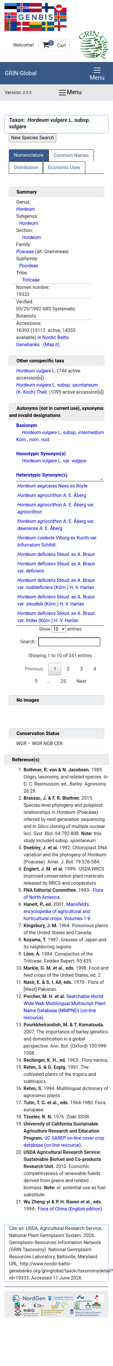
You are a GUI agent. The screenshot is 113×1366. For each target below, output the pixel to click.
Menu (70, 92)
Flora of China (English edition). (70, 1209)
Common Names (71, 155)
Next (81, 681)
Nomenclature (29, 155)
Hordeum (25, 209)
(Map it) (51, 344)
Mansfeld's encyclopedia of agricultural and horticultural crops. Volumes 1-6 (57, 911)
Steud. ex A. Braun (56, 554)
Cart (54, 44)
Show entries (60, 629)
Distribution (26, 167)
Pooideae (28, 266)
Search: (60, 641)
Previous (34, 669)
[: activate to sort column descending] (60, 480)
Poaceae (25, 251)
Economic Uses (64, 167)
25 (63, 681)
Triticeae (31, 280)
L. (36, 371)
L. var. (54, 461)
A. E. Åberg (51, 495)
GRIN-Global (20, 73)
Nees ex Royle (52, 486)
